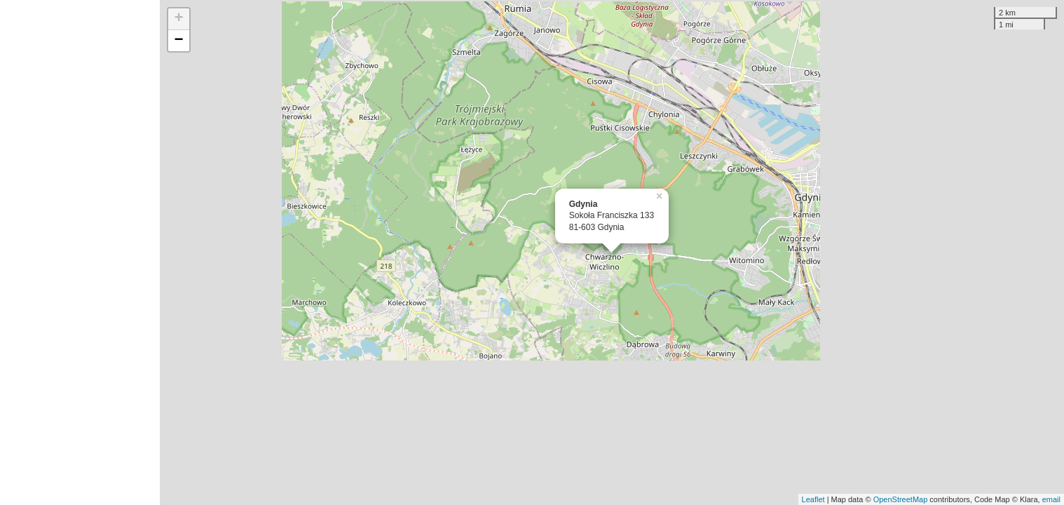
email (1051, 499)
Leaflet (813, 499)
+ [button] (179, 18)
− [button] (179, 40)
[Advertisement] (80, 252)
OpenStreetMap (900, 499)
